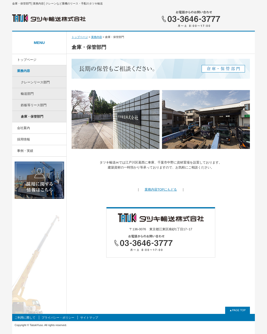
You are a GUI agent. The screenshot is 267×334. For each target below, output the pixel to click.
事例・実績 (25, 151)
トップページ (26, 60)
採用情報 (23, 139)
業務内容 (23, 71)
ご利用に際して (25, 317)
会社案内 (23, 128)
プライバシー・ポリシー (58, 317)
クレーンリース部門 (35, 82)
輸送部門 (27, 94)
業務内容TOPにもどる (161, 189)
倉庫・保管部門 (32, 116)
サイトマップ (89, 317)
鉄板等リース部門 (34, 105)
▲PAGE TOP (237, 310)
